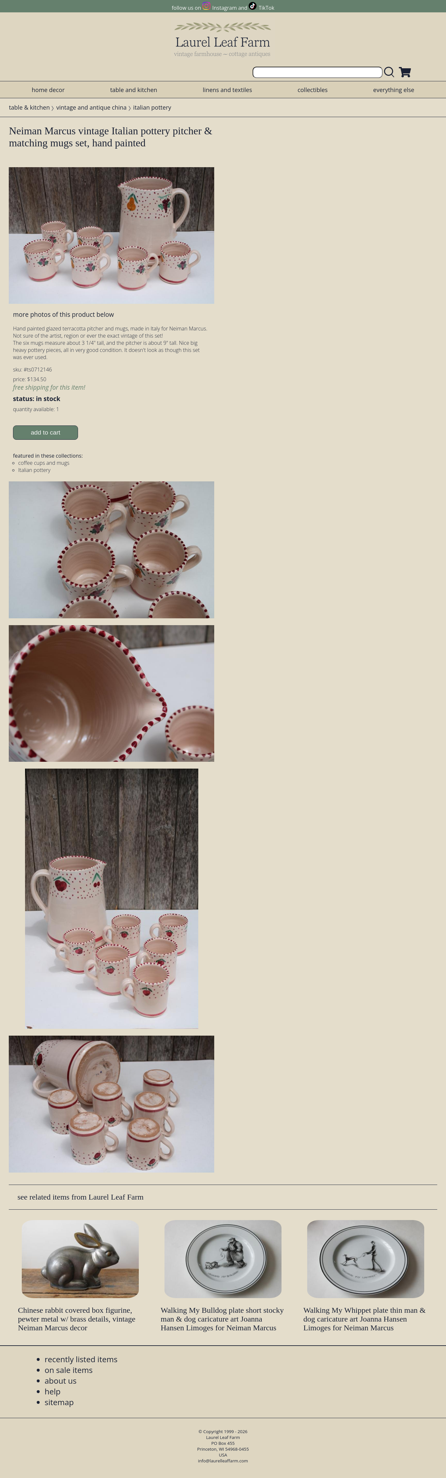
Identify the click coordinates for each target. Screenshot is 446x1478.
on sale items (69, 1369)
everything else (393, 90)
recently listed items (81, 1359)
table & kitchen (29, 107)
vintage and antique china (91, 107)
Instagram (224, 7)
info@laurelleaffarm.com (223, 1461)
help (52, 1391)
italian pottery (152, 107)
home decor (48, 90)
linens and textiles (227, 90)
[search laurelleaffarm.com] (391, 72)
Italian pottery (34, 470)
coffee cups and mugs (43, 462)
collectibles (312, 90)
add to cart (45, 432)
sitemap (59, 1402)
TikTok (266, 7)
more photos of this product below (63, 314)
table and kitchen (133, 90)
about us (60, 1380)
